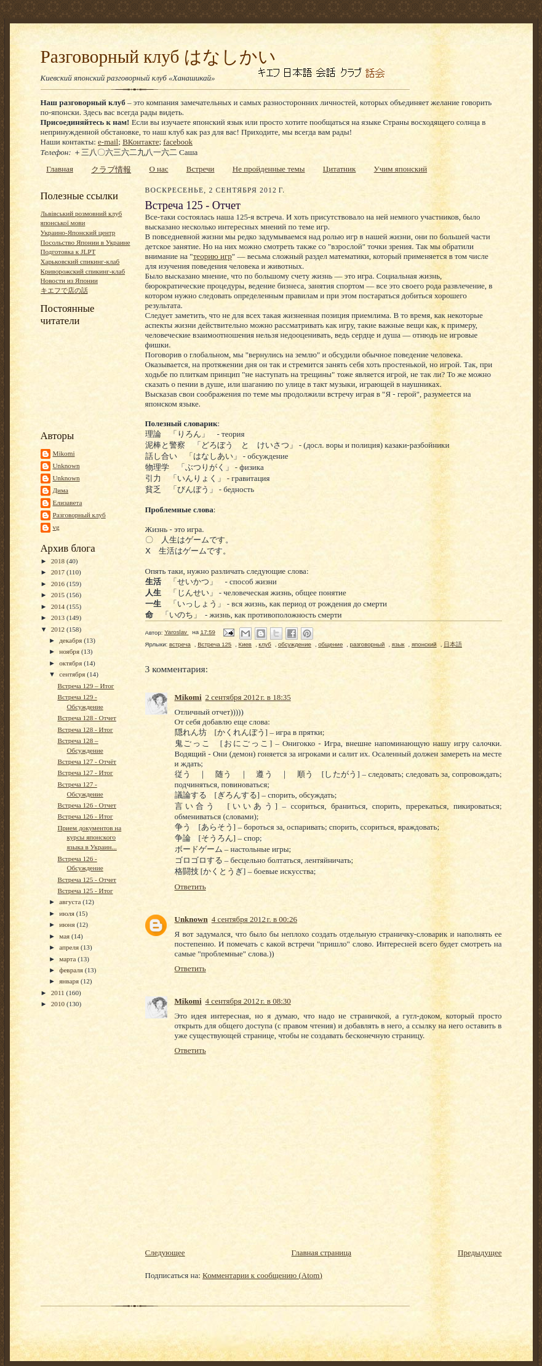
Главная (59, 168)
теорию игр (212, 256)
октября (71, 663)
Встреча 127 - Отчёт (86, 761)
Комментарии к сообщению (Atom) (262, 1275)
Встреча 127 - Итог (85, 772)
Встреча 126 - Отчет (86, 805)
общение (330, 644)
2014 (58, 606)
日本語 (453, 644)
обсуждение (294, 644)
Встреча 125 (214, 644)
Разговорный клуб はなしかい (158, 56)
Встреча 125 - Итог (85, 890)
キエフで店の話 (64, 290)
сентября (73, 674)
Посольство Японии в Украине (85, 242)
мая (65, 936)
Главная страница (321, 1252)
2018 (58, 561)
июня (67, 924)
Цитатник (339, 168)
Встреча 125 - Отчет (86, 879)
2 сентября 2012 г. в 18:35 (248, 697)
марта (68, 959)
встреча (180, 644)
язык (398, 644)
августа (70, 901)
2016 (58, 583)
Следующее (165, 1252)
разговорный (367, 644)
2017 (58, 572)
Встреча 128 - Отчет (86, 717)
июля (67, 913)
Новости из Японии (69, 280)
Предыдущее (480, 1252)
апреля (70, 947)
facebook (178, 141)
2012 (58, 629)
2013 (58, 617)
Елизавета (67, 502)
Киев (245, 644)
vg (56, 527)
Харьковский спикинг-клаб (80, 261)
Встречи (200, 168)
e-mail (108, 141)
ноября (70, 651)
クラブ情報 (111, 169)
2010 (58, 1003)
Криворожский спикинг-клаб (83, 271)
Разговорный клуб (79, 514)
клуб (264, 644)
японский (424, 644)
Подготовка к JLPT (68, 251)
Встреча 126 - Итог (85, 816)
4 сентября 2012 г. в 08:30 (248, 1001)
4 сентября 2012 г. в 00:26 (254, 919)
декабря (71, 640)
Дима (61, 490)
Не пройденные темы (269, 168)
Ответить (190, 886)
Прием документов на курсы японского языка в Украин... (89, 837)
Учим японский (401, 168)
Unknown (66, 465)
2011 (58, 992)
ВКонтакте (140, 141)
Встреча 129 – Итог (85, 685)
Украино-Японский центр (78, 232)
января (70, 981)
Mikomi (64, 453)
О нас (158, 168)
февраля (72, 970)
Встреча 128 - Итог (85, 729)
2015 (58, 594)
